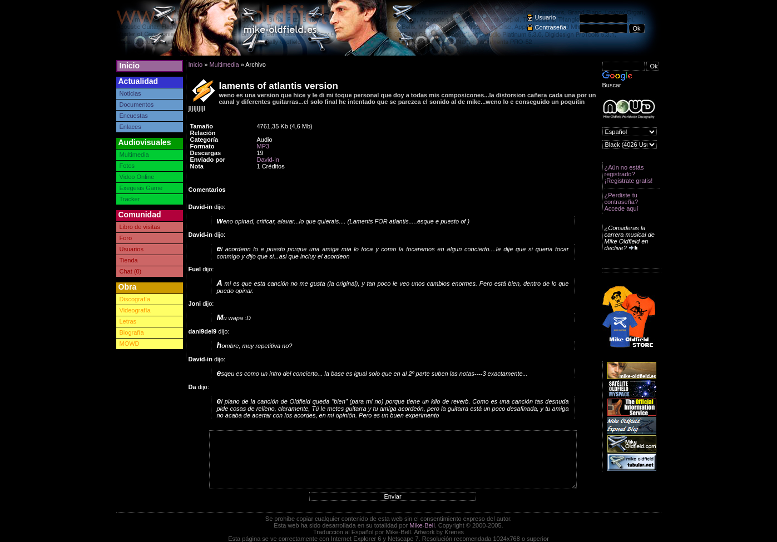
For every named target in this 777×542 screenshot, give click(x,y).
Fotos (127, 165)
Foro (126, 238)
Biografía (132, 332)
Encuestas (134, 115)
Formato (202, 146)
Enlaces (130, 126)
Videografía (135, 310)
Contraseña (551, 27)
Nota (197, 166)
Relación (203, 133)
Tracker (130, 199)
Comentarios (207, 189)
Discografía (135, 299)
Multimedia (134, 154)
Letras (128, 321)
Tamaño (201, 126)
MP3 (263, 146)
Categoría (204, 139)
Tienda (129, 260)
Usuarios (131, 249)
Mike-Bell (421, 525)
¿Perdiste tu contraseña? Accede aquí (622, 202)
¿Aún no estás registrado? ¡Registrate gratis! (629, 174)
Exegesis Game (141, 188)
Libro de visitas (140, 226)
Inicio (130, 65)
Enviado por (208, 159)
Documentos (137, 104)
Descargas (205, 153)
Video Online (137, 176)
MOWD (130, 343)
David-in (268, 159)
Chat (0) (131, 271)
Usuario (545, 17)
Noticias (130, 93)
